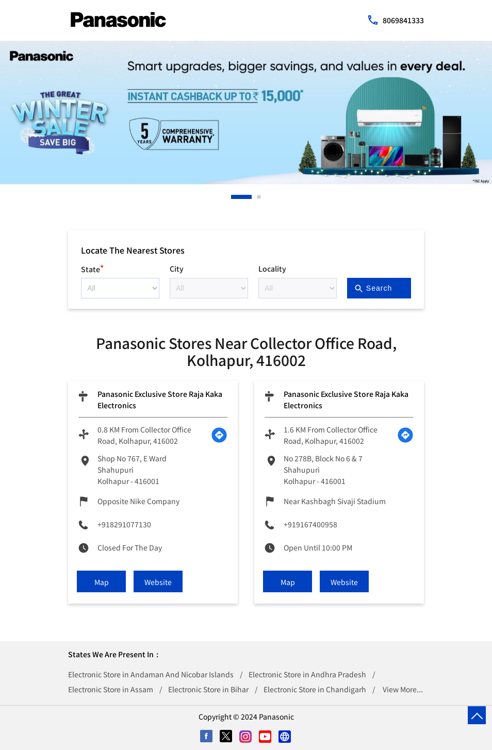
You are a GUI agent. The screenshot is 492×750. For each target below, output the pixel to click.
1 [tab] (233, 196)
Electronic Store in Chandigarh (315, 689)
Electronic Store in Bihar (208, 689)
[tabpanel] (246, 113)
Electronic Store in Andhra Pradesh (307, 674)
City (177, 268)
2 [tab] (259, 196)
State (92, 267)
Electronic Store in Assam (110, 689)
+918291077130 (124, 524)
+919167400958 (310, 524)
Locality (272, 268)
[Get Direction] (219, 435)
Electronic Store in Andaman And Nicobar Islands (151, 674)
